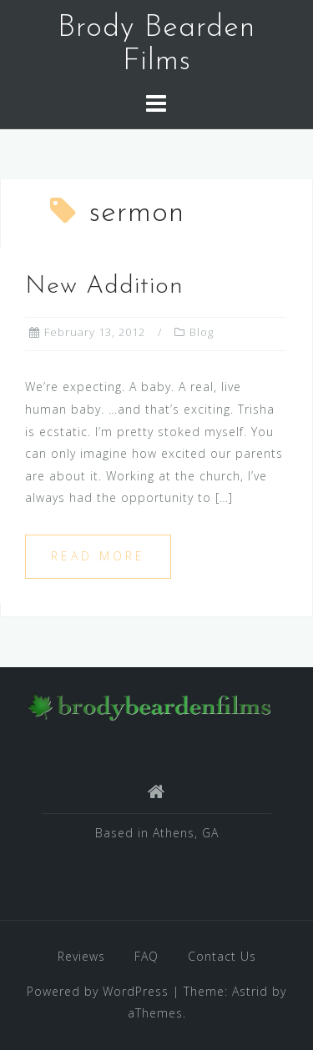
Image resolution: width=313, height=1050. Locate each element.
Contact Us (222, 956)
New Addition (104, 286)
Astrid (250, 991)
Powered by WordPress (98, 991)
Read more (98, 556)
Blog (201, 331)
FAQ (146, 956)
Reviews (81, 956)
